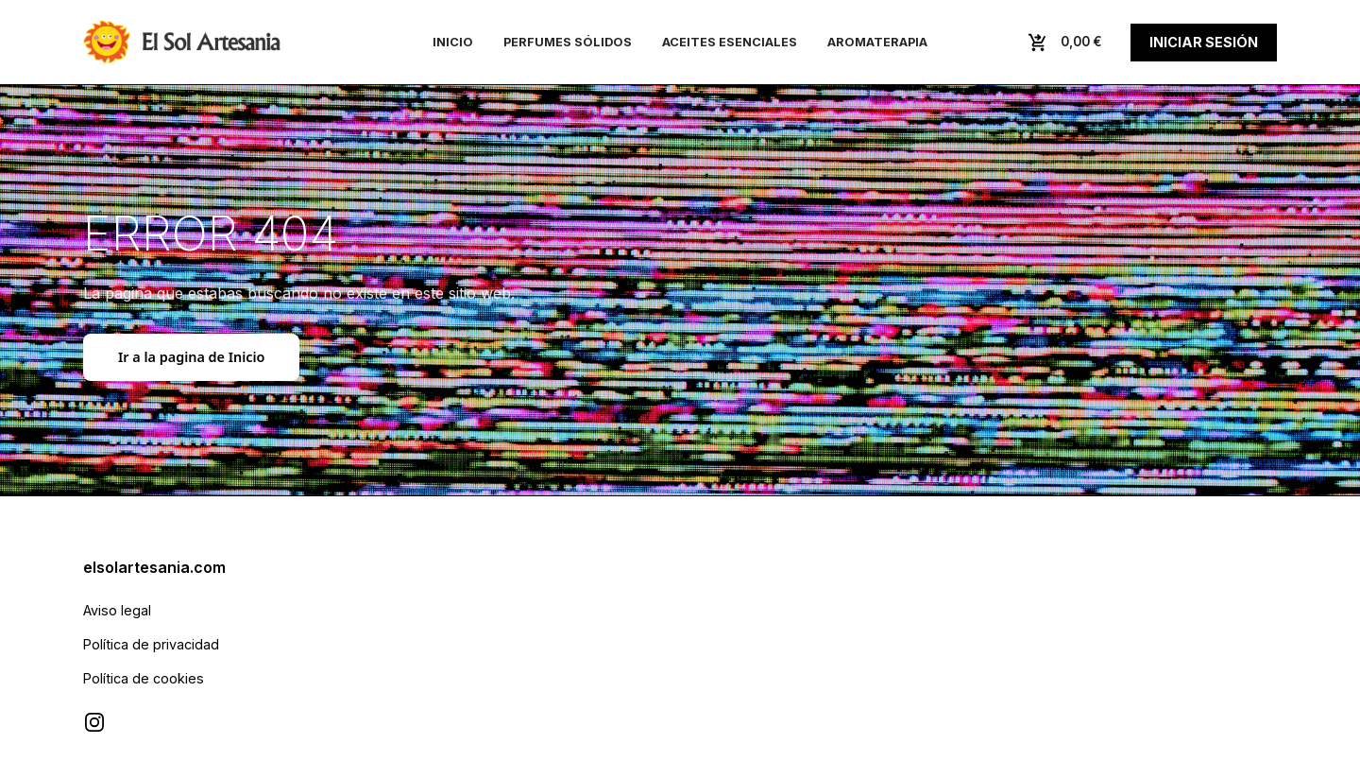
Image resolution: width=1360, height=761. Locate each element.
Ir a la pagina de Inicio (191, 357)
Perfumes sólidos (567, 42)
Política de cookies (143, 678)
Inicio (453, 42)
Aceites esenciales (729, 42)
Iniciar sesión (1203, 42)
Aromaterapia (877, 42)
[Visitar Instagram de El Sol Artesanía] (94, 722)
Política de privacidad (151, 644)
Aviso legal (117, 610)
